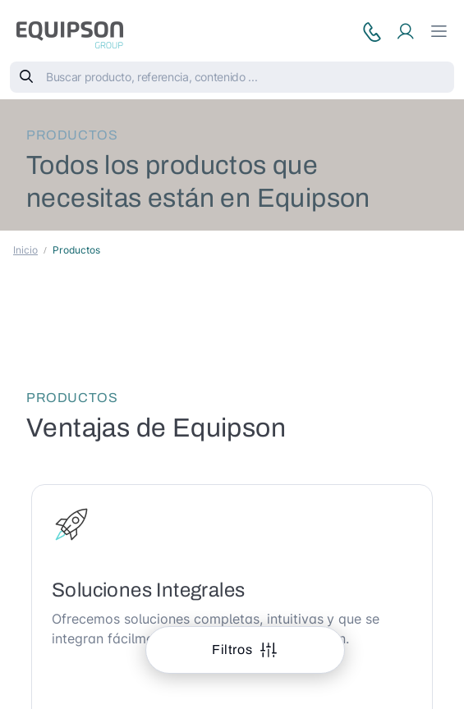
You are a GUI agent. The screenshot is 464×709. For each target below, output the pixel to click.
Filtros (233, 649)
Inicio (25, 250)
